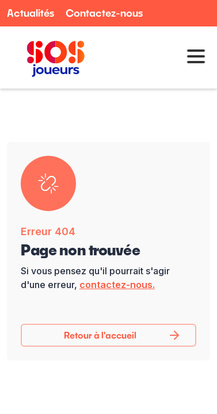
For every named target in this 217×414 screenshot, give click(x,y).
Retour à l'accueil (100, 335)
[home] (53, 57)
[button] (192, 57)
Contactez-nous (104, 13)
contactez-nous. (117, 284)
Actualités (30, 13)
